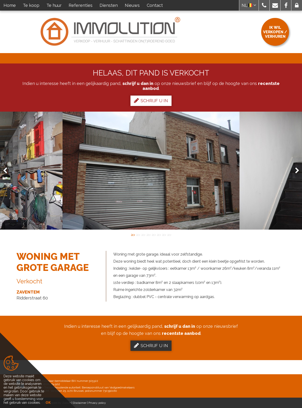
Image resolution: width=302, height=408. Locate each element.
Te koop (31, 5)
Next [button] (295, 170)
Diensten (109, 5)
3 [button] (143, 234)
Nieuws (132, 5)
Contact (155, 5)
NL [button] (249, 5)
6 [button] (159, 234)
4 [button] (148, 234)
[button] (264, 5)
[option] (151, 171)
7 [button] (164, 234)
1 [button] (133, 234)
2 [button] (138, 234)
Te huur (54, 5)
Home (10, 5)
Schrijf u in (151, 100)
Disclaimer (79, 402)
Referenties (80, 5)
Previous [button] (7, 170)
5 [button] (153, 234)
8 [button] (169, 234)
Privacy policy (97, 402)
